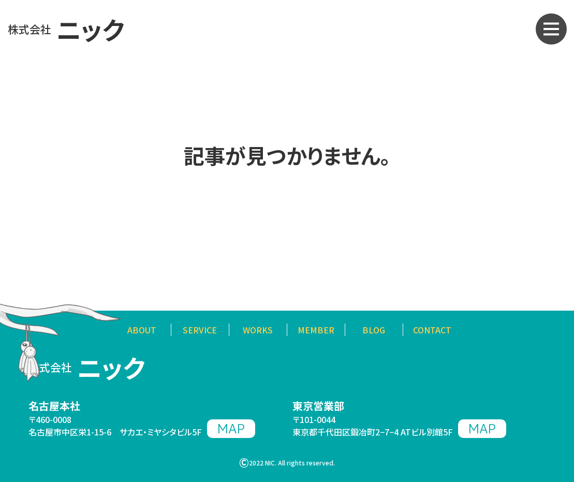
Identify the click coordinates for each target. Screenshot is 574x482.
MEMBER (316, 330)
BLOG (373, 330)
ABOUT (141, 330)
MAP (231, 428)
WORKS (258, 330)
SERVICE (200, 330)
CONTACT (432, 330)
